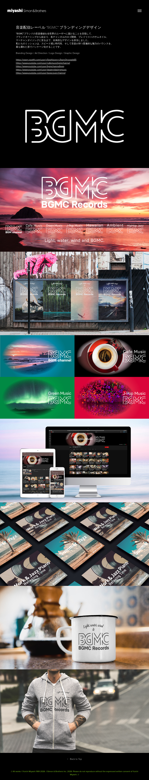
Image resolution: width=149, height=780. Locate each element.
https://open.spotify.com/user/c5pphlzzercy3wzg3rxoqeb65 (46, 59)
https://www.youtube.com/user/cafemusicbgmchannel (43, 63)
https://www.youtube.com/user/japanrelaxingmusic (41, 69)
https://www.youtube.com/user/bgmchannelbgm (40, 66)
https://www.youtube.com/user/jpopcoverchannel (40, 73)
